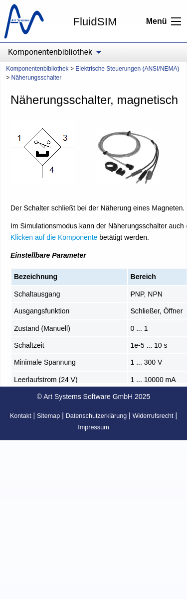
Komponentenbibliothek (37, 68)
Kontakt (20, 415)
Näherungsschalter (36, 77)
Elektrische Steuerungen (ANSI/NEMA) (127, 68)
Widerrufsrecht (153, 415)
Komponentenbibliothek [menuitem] (50, 52)
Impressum (93, 427)
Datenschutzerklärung (96, 415)
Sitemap (48, 415)
